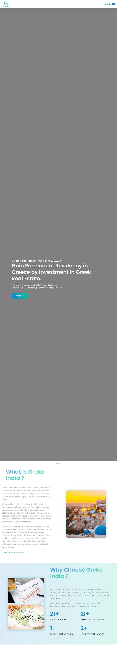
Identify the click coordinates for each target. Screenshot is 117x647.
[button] (57, 463)
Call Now (20, 296)
